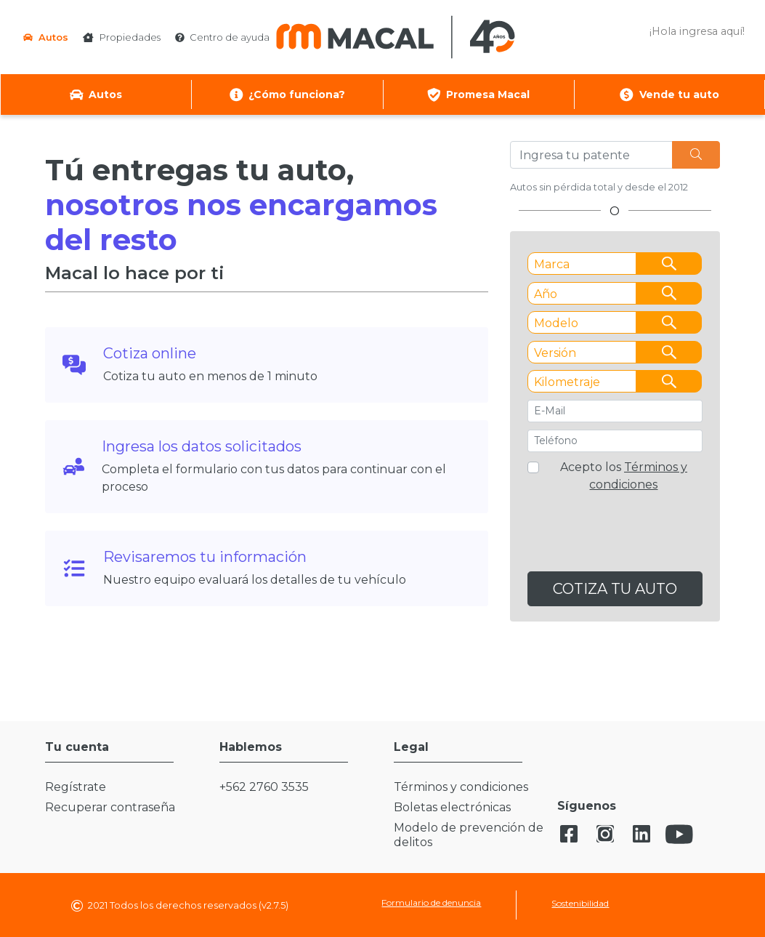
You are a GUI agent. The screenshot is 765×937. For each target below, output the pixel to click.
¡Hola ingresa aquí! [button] (697, 31)
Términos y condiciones (461, 787)
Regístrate (75, 787)
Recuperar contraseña (110, 807)
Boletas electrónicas (452, 807)
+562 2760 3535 (264, 787)
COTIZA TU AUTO (615, 589)
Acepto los (623, 475)
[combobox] (615, 263)
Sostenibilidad (580, 903)
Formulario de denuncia (431, 902)
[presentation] (615, 537)
